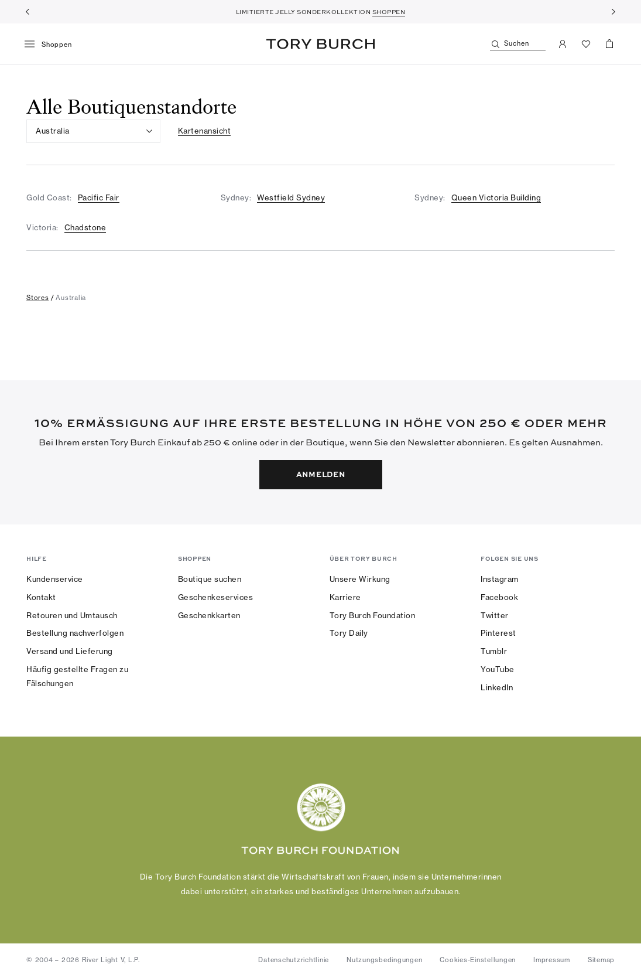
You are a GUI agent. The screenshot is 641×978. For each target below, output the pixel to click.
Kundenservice (54, 579)
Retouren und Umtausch (72, 615)
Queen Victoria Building (496, 197)
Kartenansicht (204, 130)
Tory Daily (349, 633)
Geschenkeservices (215, 597)
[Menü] (52, 44)
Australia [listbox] (53, 130)
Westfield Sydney (291, 197)
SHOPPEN (389, 12)
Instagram (500, 579)
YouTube (498, 669)
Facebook (499, 597)
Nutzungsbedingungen (384, 960)
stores (37, 298)
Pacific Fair (98, 197)
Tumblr (494, 651)
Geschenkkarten (209, 615)
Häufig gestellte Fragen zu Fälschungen (77, 676)
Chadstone (85, 227)
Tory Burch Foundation (373, 615)
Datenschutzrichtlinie (293, 960)
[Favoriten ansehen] (586, 44)
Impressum (551, 960)
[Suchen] (518, 44)
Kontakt (41, 597)
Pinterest (498, 633)
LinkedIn (497, 687)
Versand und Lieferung (69, 651)
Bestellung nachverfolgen (75, 633)
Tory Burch (320, 44)
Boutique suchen (210, 579)
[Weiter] (613, 11)
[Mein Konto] (562, 44)
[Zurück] (27, 11)
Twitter (495, 615)
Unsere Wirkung (360, 579)
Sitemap (601, 960)
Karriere (345, 597)
